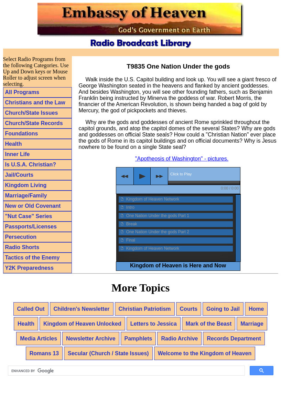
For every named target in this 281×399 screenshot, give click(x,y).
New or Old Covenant (33, 206)
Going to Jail (223, 309)
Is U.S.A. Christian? (30, 164)
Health (13, 144)
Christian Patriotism (145, 309)
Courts (189, 309)
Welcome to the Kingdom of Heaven (205, 353)
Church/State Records (34, 123)
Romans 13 (44, 353)
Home (256, 309)
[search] (125, 371)
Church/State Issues (31, 113)
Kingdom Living (26, 185)
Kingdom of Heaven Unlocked (82, 324)
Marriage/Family (26, 195)
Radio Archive (179, 338)
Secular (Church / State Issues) (108, 353)
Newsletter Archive (90, 338)
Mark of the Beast (208, 324)
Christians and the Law (35, 102)
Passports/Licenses (31, 226)
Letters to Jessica (153, 324)
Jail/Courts (19, 175)
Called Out (31, 309)
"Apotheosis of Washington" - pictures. (181, 159)
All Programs (22, 92)
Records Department (234, 338)
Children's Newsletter (82, 309)
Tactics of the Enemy (32, 257)
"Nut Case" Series (28, 216)
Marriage (251, 324)
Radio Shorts (22, 247)
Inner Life (17, 154)
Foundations (21, 133)
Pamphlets (138, 338)
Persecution (21, 237)
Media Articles (38, 338)
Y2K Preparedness (29, 268)
